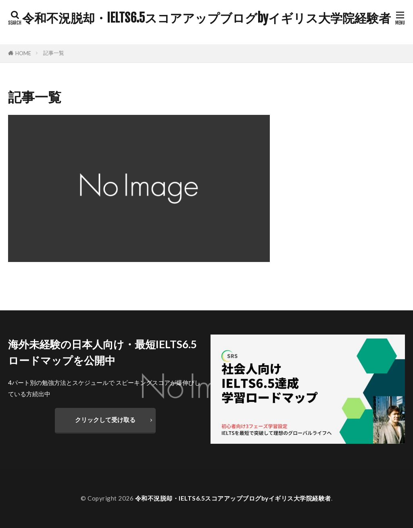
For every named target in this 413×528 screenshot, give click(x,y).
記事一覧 (53, 53)
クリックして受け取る (105, 419)
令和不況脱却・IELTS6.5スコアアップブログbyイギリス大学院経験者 (206, 18)
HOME (23, 53)
